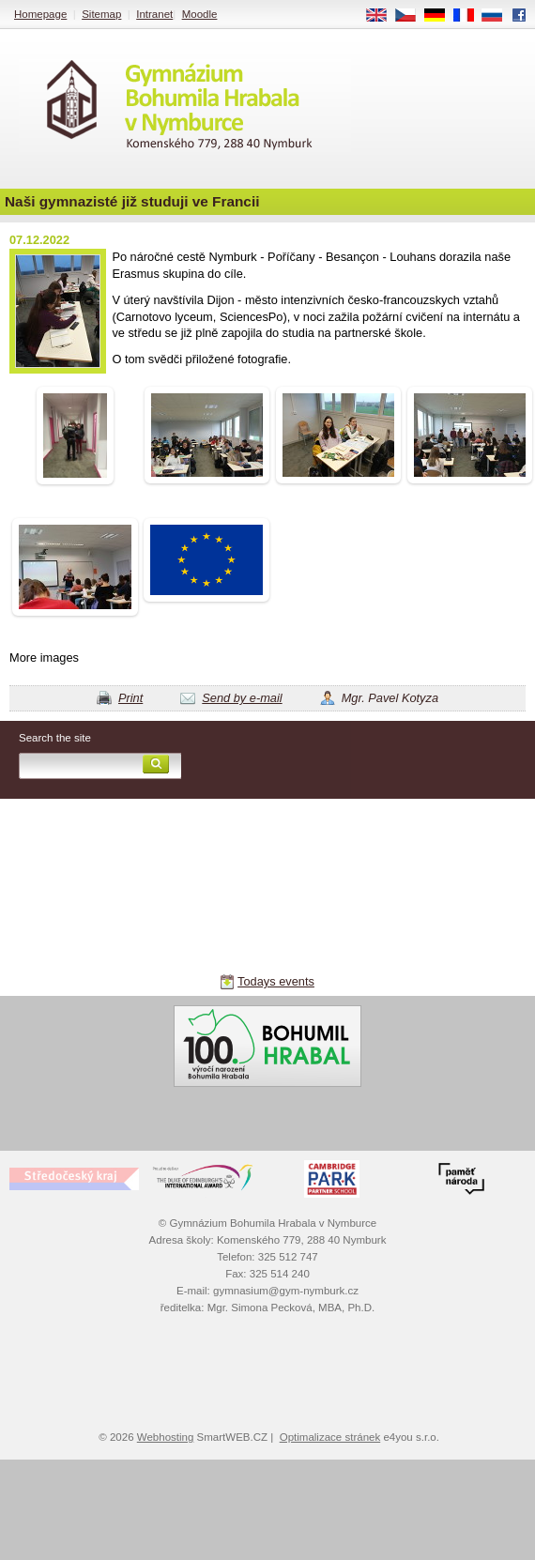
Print (130, 698)
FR (470, 16)
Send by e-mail (242, 698)
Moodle (200, 14)
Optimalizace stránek (330, 1437)
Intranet (154, 14)
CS (412, 16)
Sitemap (101, 14)
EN (382, 16)
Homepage (40, 14)
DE (441, 16)
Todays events (275, 981)
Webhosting (165, 1437)
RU (499, 16)
